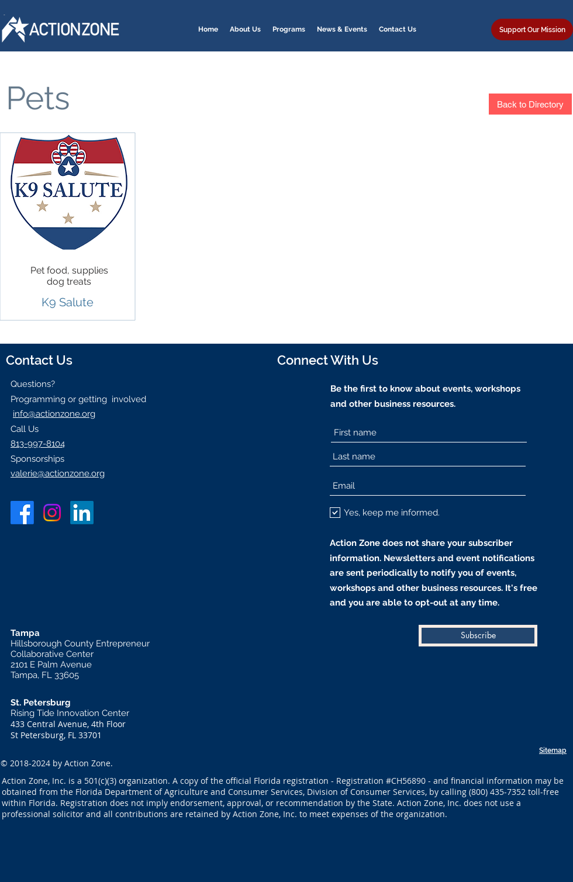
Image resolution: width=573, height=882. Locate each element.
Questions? (33, 384)
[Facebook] (22, 512)
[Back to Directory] (530, 104)
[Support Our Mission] (532, 29)
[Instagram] (52, 512)
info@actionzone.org (54, 414)
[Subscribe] (478, 635)
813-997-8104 (38, 443)
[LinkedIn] (82, 512)
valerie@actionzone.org (58, 473)
